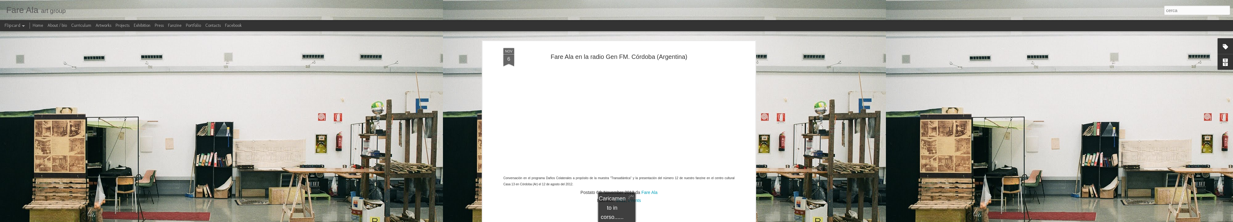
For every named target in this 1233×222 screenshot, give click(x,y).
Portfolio (193, 25)
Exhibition (142, 25)
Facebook (233, 25)
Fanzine (175, 25)
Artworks (103, 25)
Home (38, 25)
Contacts (213, 25)
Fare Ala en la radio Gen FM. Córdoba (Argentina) (619, 54)
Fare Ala (649, 189)
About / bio (57, 25)
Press (159, 25)
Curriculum (81, 25)
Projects (122, 25)
